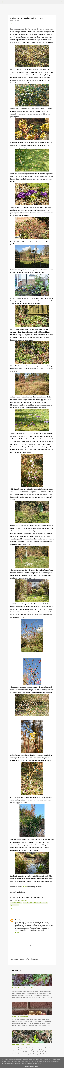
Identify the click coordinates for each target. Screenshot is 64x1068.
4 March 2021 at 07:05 (28, 920)
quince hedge (14, 905)
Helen (25, 887)
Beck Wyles (19, 920)
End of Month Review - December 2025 (22, 1044)
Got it (37, 1066)
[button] (11, 24)
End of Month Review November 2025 (22, 988)
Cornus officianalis (16, 902)
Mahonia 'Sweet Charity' (40, 902)
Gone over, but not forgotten (20, 1016)
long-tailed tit (28, 902)
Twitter (15, 900)
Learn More (29, 1066)
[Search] (7, 2)
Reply (17, 932)
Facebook (24, 900)
